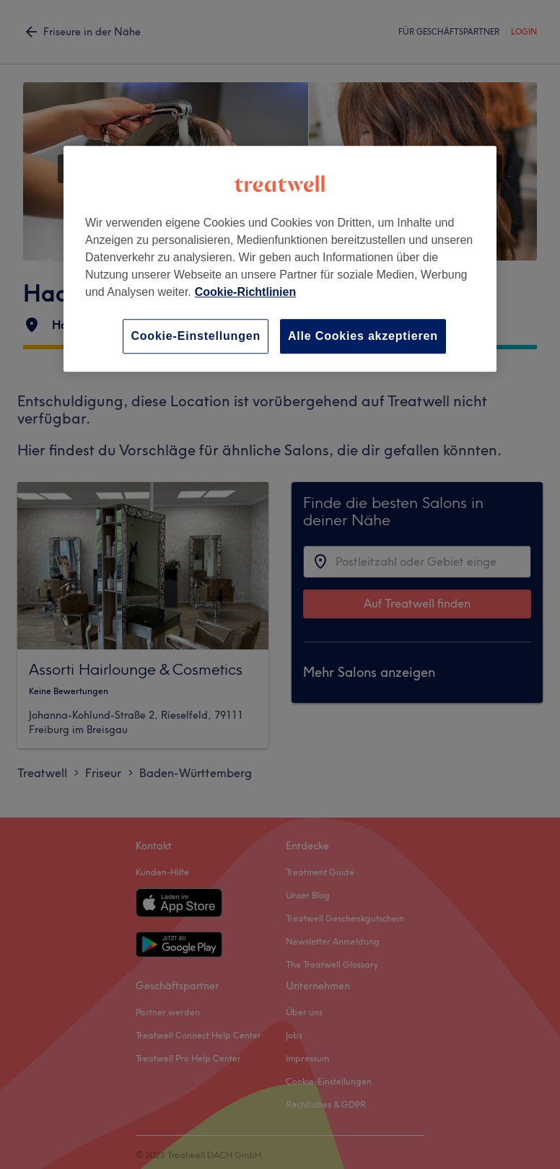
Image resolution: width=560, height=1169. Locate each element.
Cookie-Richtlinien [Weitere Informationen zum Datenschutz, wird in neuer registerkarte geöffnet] (245, 292)
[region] (280, 259)
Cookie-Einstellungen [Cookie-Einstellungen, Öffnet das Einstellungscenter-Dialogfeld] (196, 336)
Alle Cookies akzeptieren (363, 336)
